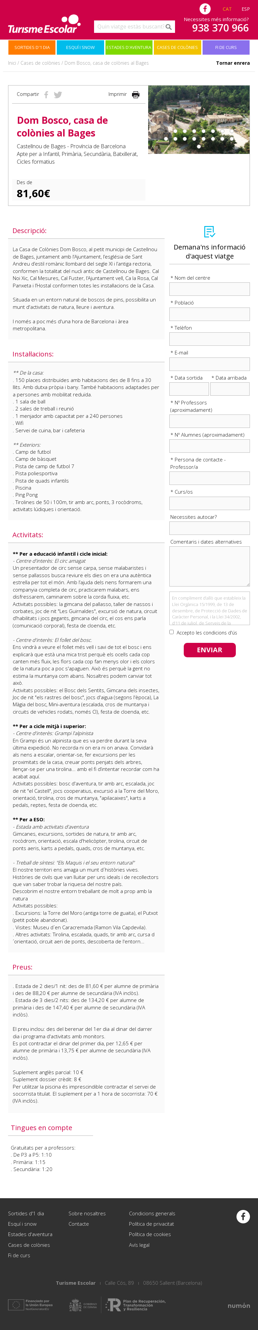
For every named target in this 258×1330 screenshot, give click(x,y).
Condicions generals (152, 1213)
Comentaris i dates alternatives (206, 541)
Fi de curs (226, 47)
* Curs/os (181, 491)
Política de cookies (150, 1234)
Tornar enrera (233, 63)
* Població (182, 302)
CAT (227, 9)
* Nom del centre (190, 277)
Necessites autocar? (193, 516)
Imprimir (124, 94)
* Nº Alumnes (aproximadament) (207, 434)
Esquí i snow (80, 47)
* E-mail (179, 352)
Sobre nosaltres (87, 1213)
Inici (12, 63)
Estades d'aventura (128, 47)
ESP (246, 9)
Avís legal (139, 1244)
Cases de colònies (177, 47)
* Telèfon (181, 327)
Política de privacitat (151, 1223)
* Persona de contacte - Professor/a (198, 463)
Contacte (79, 1223)
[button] (153, 120)
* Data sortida (186, 377)
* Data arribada (229, 377)
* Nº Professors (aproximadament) (191, 406)
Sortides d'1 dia (32, 47)
